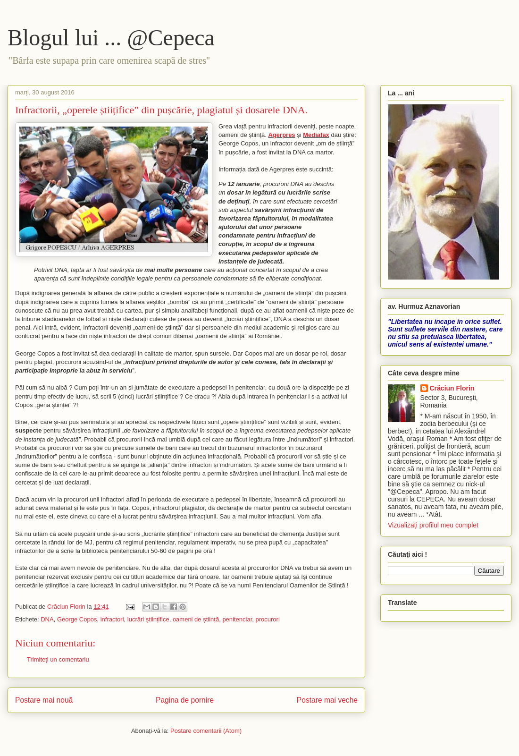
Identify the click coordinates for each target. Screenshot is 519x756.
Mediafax (316, 134)
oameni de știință (196, 619)
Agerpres (281, 134)
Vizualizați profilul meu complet (433, 525)
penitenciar (237, 619)
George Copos (77, 619)
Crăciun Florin (452, 388)
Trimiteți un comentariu (58, 659)
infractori (112, 619)
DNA (47, 619)
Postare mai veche (327, 700)
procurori (268, 619)
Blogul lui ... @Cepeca (111, 37)
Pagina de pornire (185, 700)
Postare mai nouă (44, 700)
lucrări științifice (148, 619)
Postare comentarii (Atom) (206, 730)
